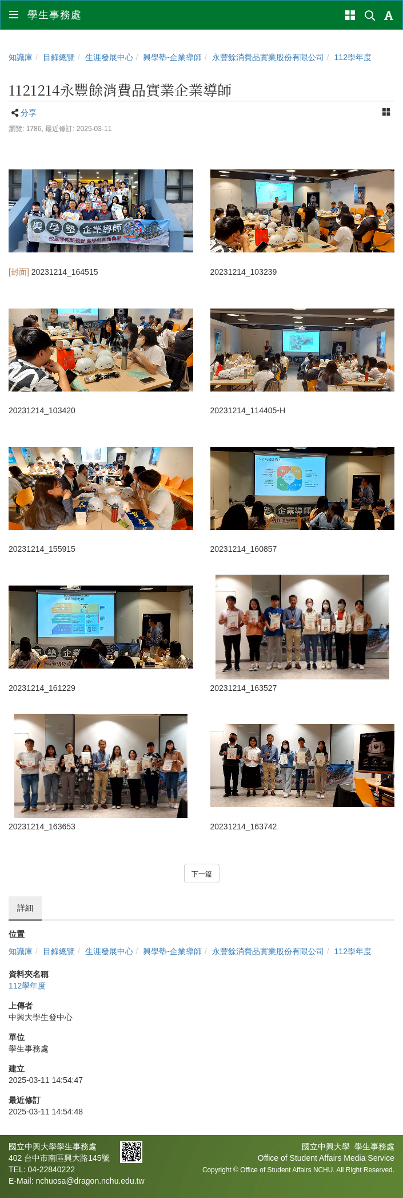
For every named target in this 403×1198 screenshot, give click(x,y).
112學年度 (353, 57)
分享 (29, 112)
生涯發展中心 (109, 57)
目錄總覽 (59, 57)
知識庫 (21, 57)
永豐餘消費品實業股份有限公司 (268, 57)
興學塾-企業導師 (172, 57)
